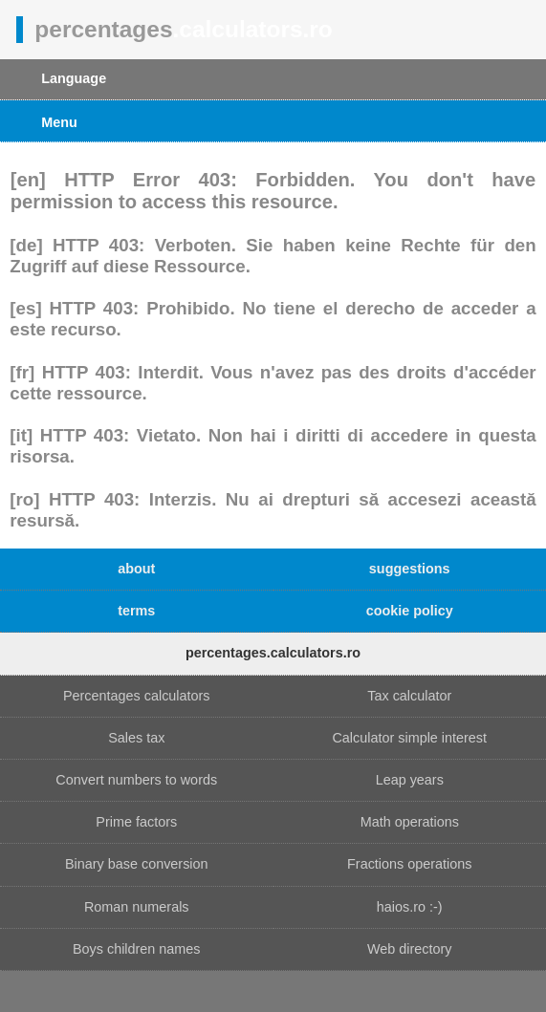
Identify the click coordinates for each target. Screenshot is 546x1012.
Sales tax (136, 737)
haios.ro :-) (410, 907)
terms (136, 610)
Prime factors (136, 821)
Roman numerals (136, 907)
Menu (59, 122)
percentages (183, 29)
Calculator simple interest (409, 737)
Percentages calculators (136, 695)
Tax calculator (409, 695)
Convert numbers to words (136, 779)
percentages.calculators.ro (273, 652)
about (136, 568)
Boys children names (137, 949)
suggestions (409, 568)
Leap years (410, 779)
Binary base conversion (136, 864)
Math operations (409, 821)
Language (73, 78)
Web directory (409, 949)
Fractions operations (409, 864)
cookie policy (409, 610)
